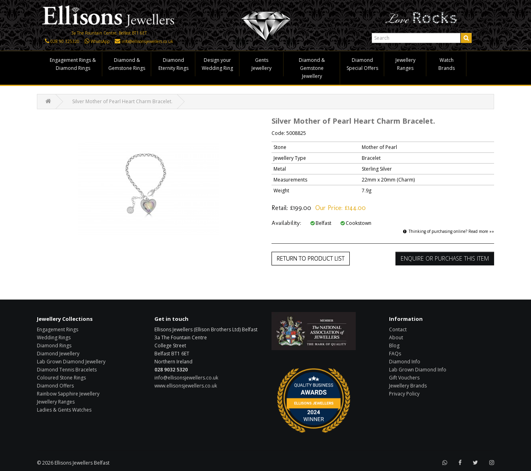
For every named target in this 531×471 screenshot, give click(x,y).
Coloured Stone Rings (61, 377)
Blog (394, 345)
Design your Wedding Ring (217, 64)
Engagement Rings (57, 329)
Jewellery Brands (408, 385)
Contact (398, 329)
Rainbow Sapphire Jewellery (68, 393)
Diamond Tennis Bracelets (67, 369)
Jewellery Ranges (405, 64)
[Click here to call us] (47, 41)
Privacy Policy (404, 393)
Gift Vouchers (404, 377)
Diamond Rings (54, 345)
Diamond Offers (55, 385)
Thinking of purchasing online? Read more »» (448, 231)
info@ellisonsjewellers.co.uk (147, 41)
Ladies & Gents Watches (64, 409)
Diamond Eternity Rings (173, 64)
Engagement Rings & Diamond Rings (73, 64)
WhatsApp (100, 41)
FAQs (395, 353)
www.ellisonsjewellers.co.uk (185, 385)
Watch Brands (446, 64)
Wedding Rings (54, 337)
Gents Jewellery (261, 64)
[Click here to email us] (117, 41)
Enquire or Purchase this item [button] (445, 258)
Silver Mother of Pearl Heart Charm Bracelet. (122, 101)
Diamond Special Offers (362, 64)
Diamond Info (404, 361)
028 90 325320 (65, 41)
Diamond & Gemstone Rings (126, 64)
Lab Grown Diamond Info (417, 369)
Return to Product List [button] (311, 258)
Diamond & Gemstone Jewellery (312, 68)
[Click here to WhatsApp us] (87, 41)
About (396, 337)
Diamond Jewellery (58, 353)
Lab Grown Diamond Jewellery (71, 361)
